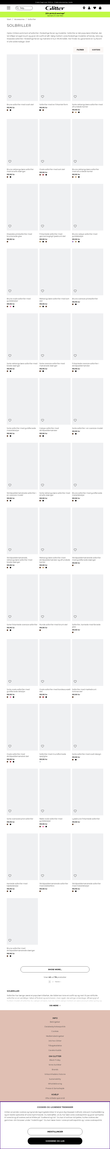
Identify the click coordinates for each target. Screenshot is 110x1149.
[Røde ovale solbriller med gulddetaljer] (55, 798)
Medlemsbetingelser (55, 1036)
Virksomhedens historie (55, 1074)
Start (9, 19)
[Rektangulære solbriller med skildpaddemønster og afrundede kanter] (55, 538)
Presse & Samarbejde (55, 1088)
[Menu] (9, 8)
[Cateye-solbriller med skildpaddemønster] (55, 408)
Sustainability (55, 1079)
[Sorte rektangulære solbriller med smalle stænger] (55, 472)
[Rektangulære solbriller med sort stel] (55, 278)
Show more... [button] (55, 969)
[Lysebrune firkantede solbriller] (87, 798)
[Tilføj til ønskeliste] (10, 96)
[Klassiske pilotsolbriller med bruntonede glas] (22, 213)
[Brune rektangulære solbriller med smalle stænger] (22, 149)
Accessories (19, 19)
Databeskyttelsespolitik (55, 1027)
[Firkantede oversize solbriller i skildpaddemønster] (87, 343)
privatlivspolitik (74, 1120)
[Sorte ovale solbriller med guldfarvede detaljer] (22, 669)
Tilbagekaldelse (55, 1046)
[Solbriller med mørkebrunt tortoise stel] (87, 669)
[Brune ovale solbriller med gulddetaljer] (22, 278)
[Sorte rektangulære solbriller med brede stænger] (22, 343)
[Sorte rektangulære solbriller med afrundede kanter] (87, 84)
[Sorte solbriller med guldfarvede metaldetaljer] (22, 408)
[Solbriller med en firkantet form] (55, 84)
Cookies (55, 1031)
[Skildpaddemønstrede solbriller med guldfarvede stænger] (87, 538)
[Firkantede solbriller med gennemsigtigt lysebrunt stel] (55, 213)
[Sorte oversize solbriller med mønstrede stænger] (55, 343)
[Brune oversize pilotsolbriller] (87, 278)
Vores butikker (55, 1065)
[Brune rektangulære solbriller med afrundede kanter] (87, 149)
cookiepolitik (96, 1120)
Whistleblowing (55, 1084)
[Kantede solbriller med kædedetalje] (22, 863)
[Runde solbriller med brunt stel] (55, 604)
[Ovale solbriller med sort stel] (55, 149)
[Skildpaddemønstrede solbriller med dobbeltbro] (55, 863)
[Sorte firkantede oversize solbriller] (22, 604)
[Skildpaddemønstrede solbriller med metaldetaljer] (87, 863)
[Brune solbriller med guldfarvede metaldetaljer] (87, 472)
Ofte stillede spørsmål (55, 1098)
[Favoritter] (96, 8)
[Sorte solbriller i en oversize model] (87, 408)
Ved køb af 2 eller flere (55, 16)
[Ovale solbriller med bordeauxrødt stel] (55, 669)
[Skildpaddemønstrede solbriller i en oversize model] (22, 472)
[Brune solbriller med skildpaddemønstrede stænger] (22, 928)
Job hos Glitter (55, 1041)
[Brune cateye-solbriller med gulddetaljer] (87, 213)
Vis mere (55, 1005)
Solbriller (32, 19)
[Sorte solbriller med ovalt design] (87, 734)
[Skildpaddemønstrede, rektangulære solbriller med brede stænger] (22, 538)
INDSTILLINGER (55, 1131)
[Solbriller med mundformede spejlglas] (55, 734)
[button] (90, 8)
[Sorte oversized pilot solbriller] (22, 798)
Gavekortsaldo (55, 1050)
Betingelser (55, 1022)
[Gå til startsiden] (55, 8)
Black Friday (55, 1060)
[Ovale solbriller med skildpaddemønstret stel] (22, 734)
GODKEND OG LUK (55, 1141)
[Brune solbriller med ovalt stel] (22, 84)
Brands (55, 1070)
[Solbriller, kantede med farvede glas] (87, 604)
